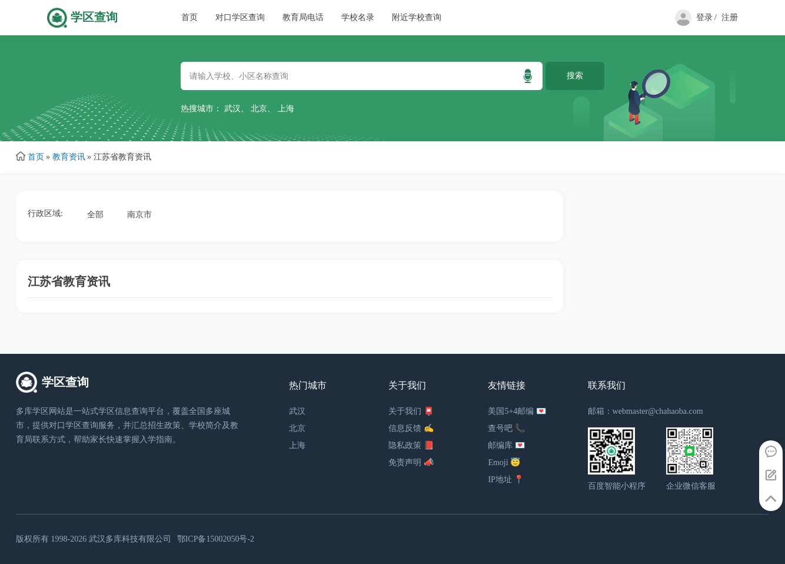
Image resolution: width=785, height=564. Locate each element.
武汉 (232, 108)
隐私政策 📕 (411, 445)
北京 (259, 108)
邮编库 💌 (506, 445)
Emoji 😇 (504, 462)
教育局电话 (303, 17)
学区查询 (94, 17)
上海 (286, 108)
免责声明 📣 (411, 462)
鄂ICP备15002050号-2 (215, 539)
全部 (95, 214)
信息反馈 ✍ (411, 428)
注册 (729, 17)
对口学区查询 (240, 17)
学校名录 (357, 17)
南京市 (139, 214)
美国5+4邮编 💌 (516, 411)
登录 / (706, 17)
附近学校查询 (416, 17)
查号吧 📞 (506, 428)
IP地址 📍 (506, 479)
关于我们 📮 (411, 411)
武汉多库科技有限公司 (130, 539)
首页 (189, 17)
